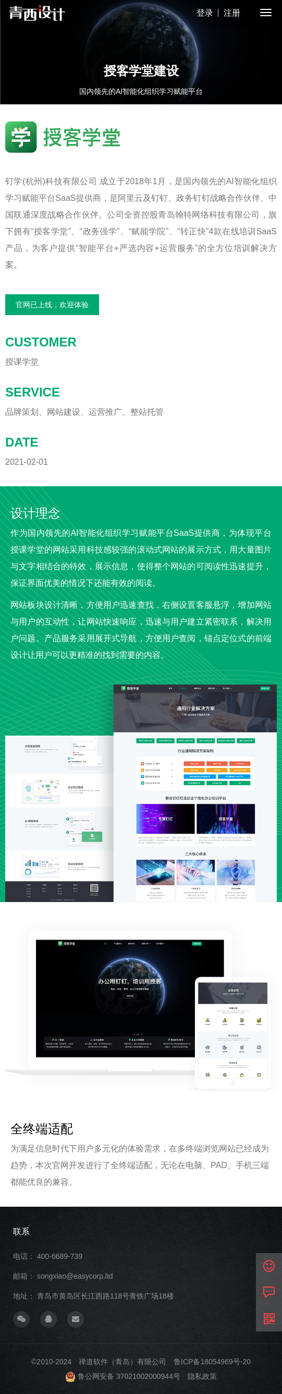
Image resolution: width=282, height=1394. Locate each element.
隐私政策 (202, 1376)
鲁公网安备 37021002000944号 (129, 1376)
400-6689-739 (59, 1256)
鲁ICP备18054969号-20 (212, 1361)
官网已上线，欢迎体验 (52, 305)
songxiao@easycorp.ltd (75, 1276)
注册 (232, 12)
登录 (205, 12)
